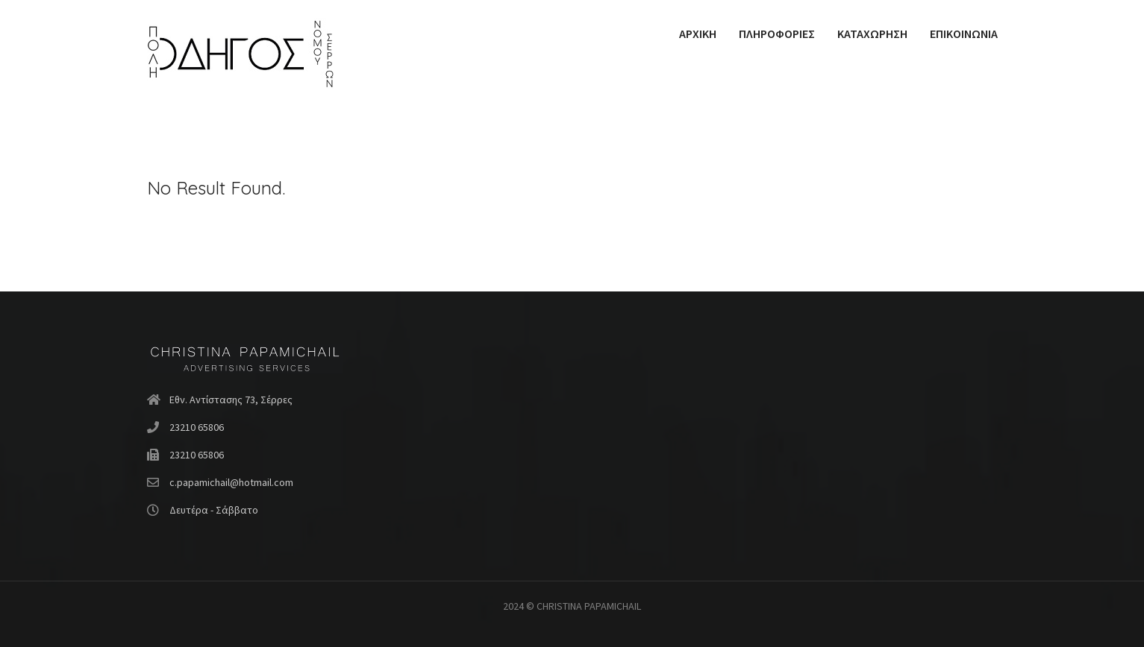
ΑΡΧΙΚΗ (697, 33)
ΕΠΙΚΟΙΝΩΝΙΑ (964, 33)
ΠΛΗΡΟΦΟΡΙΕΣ (777, 33)
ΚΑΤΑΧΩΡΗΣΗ (872, 33)
